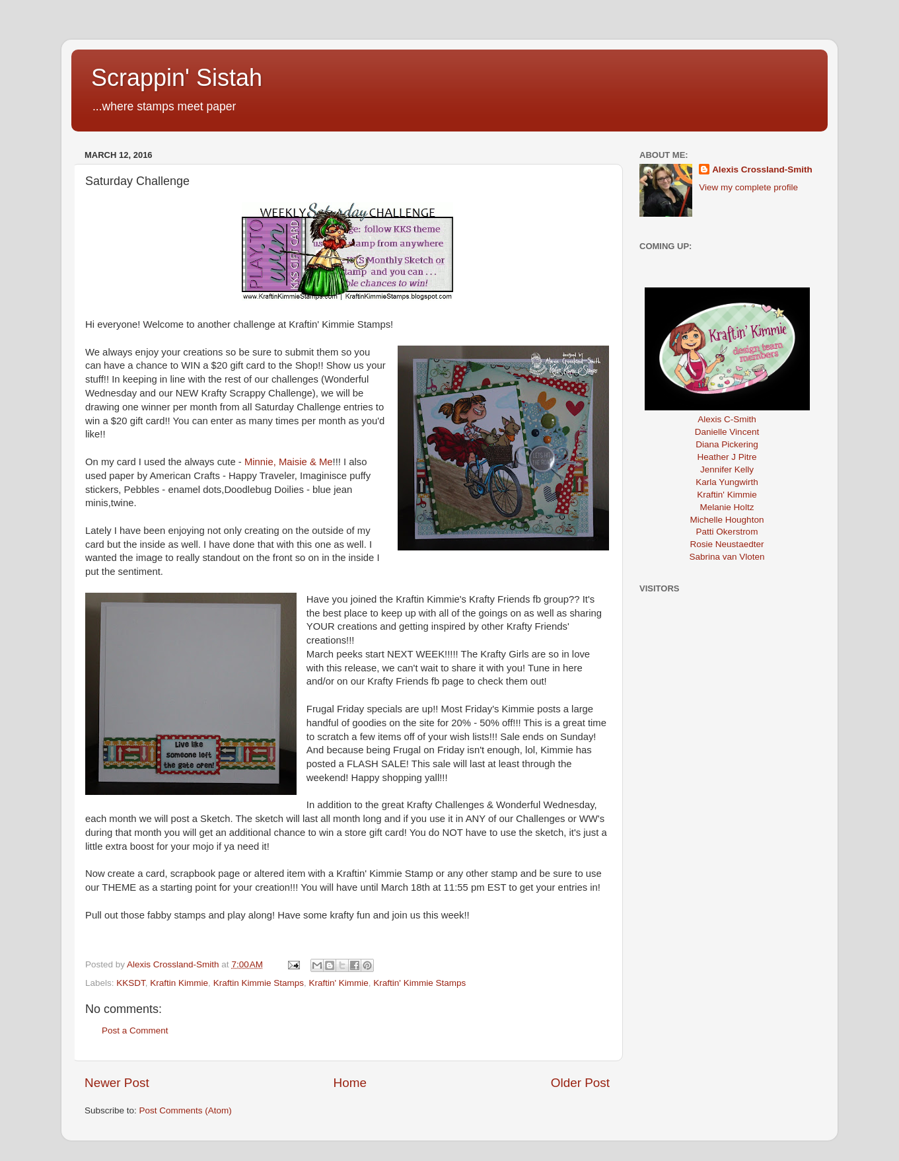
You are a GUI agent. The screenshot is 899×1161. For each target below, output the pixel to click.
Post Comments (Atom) (185, 1110)
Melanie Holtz (727, 507)
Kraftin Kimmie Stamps (258, 983)
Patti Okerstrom (727, 532)
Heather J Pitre (726, 457)
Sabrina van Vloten (726, 557)
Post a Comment (135, 1030)
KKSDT (130, 983)
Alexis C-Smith (727, 419)
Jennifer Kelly (727, 469)
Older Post (580, 1083)
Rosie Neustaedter (727, 544)
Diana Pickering (727, 444)
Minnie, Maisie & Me (288, 462)
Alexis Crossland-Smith (762, 169)
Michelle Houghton (727, 520)
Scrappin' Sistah (176, 77)
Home (350, 1083)
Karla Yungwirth (727, 482)
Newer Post (117, 1083)
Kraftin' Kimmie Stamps (419, 983)
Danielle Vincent (727, 432)
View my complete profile (748, 187)
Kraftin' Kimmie (338, 983)
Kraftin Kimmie (179, 983)
